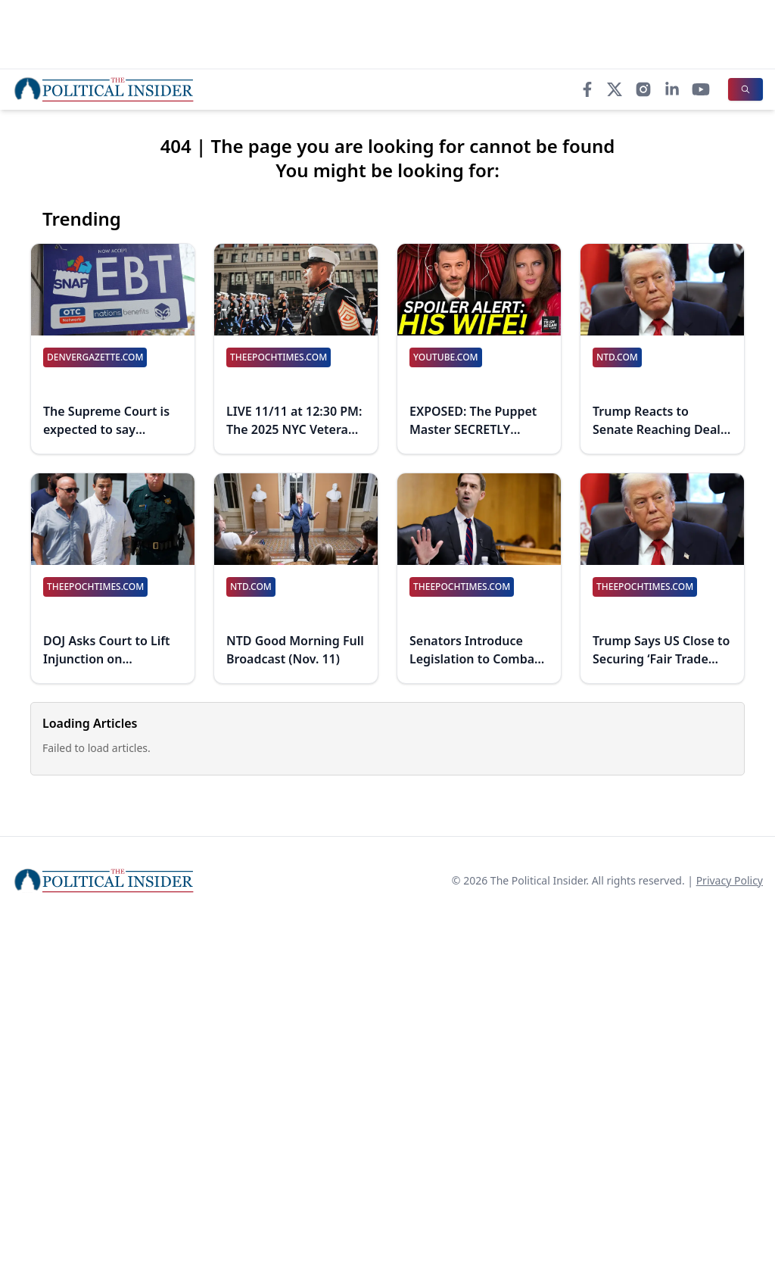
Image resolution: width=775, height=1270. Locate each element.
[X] (614, 89)
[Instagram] (643, 89)
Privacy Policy (729, 880)
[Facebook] (587, 89)
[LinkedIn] (672, 89)
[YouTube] (701, 89)
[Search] (745, 89)
